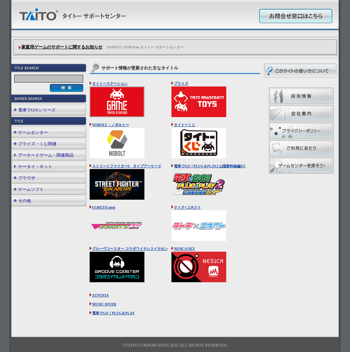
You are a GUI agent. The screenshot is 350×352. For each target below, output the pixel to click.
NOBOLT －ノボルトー (110, 125)
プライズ (181, 83)
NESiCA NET (184, 249)
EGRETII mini (103, 207)
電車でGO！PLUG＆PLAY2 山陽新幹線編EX (209, 166)
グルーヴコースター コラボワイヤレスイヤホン (130, 249)
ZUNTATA (100, 295)
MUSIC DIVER (104, 304)
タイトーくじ (184, 125)
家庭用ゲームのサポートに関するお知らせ (61, 46)
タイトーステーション (110, 83)
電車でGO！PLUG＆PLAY (113, 313)
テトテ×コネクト (187, 207)
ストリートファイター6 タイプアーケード (126, 166)
